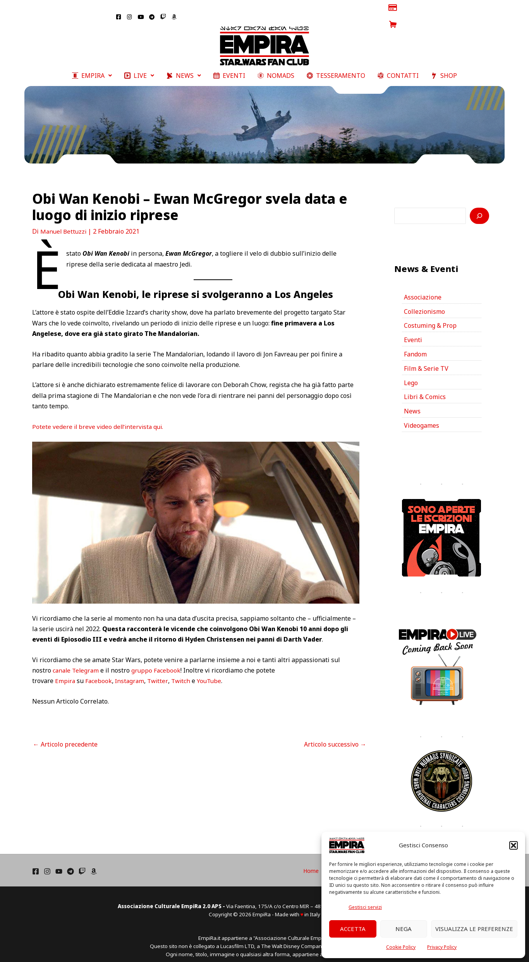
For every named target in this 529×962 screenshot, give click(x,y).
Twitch (183, 672)
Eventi (413, 332)
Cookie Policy (401, 947)
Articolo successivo (335, 736)
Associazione (422, 289)
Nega (403, 929)
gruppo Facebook (159, 662)
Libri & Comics (425, 389)
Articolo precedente (65, 736)
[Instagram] (47, 863)
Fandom (415, 346)
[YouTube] (58, 863)
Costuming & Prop (430, 317)
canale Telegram (77, 662)
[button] (513, 845)
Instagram (131, 672)
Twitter (159, 672)
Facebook (99, 672)
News (412, 403)
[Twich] (82, 863)
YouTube (213, 672)
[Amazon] (93, 863)
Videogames (421, 418)
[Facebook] (35, 863)
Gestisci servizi (365, 907)
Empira (65, 672)
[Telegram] (70, 863)
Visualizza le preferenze (474, 929)
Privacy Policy (442, 947)
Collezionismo (424, 303)
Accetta (353, 929)
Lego (411, 375)
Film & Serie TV (426, 360)
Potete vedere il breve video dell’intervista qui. (99, 418)
